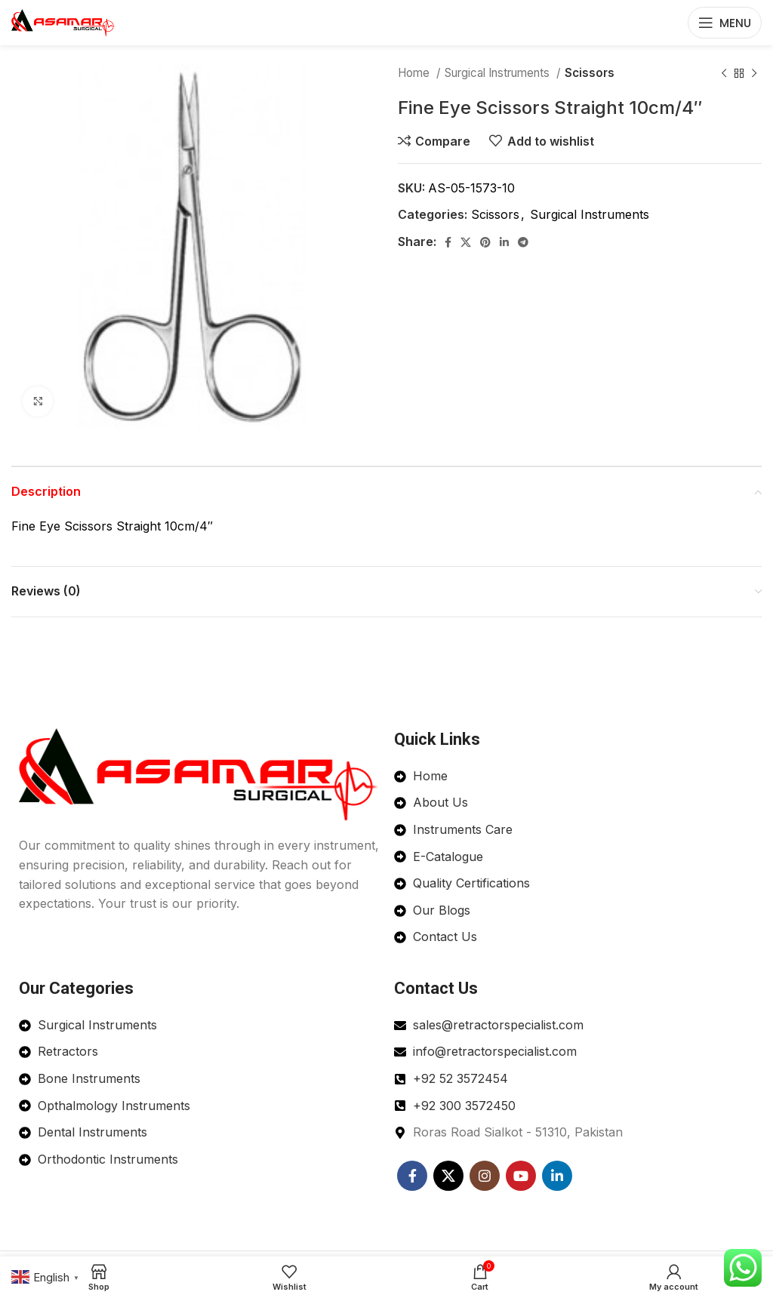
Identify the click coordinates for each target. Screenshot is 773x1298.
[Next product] (754, 73)
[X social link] (466, 242)
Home (415, 73)
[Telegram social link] (523, 242)
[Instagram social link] (485, 1176)
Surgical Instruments (499, 73)
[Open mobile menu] (724, 23)
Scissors (589, 73)
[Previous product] (723, 73)
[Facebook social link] (448, 242)
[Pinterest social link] (485, 242)
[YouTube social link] (521, 1176)
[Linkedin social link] (504, 242)
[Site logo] (63, 21)
